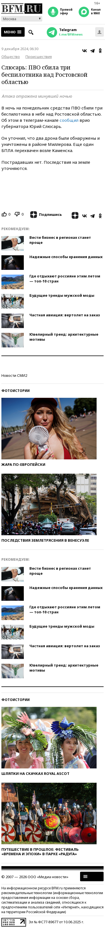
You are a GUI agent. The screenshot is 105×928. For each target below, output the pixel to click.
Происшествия (38, 56)
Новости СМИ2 (14, 375)
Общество (10, 56)
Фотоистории (15, 390)
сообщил (69, 120)
